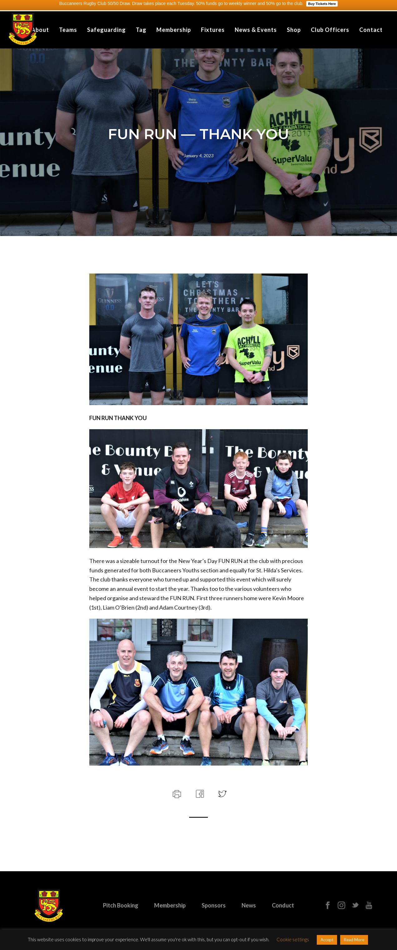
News (249, 905)
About (40, 29)
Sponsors (214, 905)
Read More (354, 939)
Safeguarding (106, 29)
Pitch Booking (120, 905)
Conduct (283, 905)
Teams (68, 29)
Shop (294, 29)
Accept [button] (327, 939)
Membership (173, 29)
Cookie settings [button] (293, 939)
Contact (371, 29)
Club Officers (330, 29)
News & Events (256, 29)
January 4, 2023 (198, 155)
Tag (141, 29)
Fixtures (213, 29)
